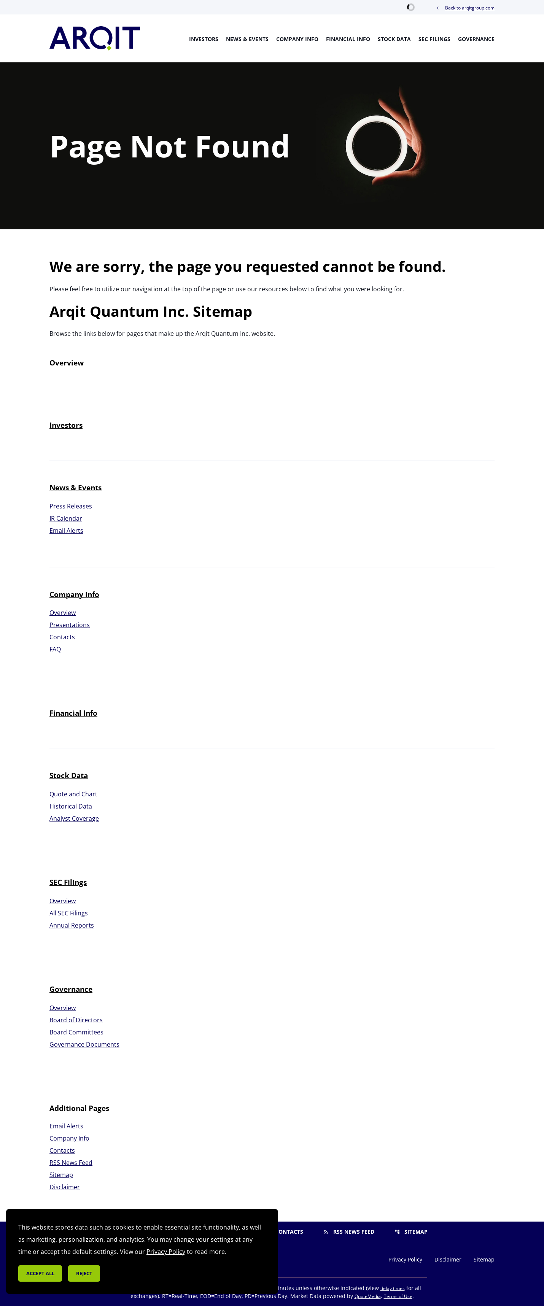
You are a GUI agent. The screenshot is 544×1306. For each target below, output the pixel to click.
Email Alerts (66, 530)
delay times (392, 1288)
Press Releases (70, 506)
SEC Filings (434, 39)
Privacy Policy (405, 1259)
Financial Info (348, 39)
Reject (84, 1273)
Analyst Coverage (74, 818)
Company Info (297, 39)
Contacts (62, 637)
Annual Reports (71, 925)
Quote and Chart (73, 794)
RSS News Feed (70, 1162)
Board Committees (76, 1032)
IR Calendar (65, 518)
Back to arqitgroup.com (465, 8)
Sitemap (61, 1175)
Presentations (69, 625)
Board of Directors (76, 1020)
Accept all (40, 1273)
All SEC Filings (68, 913)
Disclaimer (64, 1187)
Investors (203, 39)
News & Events (247, 39)
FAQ (55, 649)
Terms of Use (398, 1296)
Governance (476, 39)
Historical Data (70, 806)
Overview (66, 363)
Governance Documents (84, 1044)
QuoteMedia (368, 1296)
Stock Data (394, 39)
